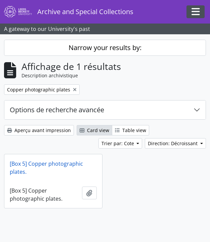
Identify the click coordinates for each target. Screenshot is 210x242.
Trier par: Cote (118, 143)
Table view (130, 130)
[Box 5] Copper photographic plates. (46, 167)
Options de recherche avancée (57, 109)
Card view (94, 130)
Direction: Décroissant (173, 143)
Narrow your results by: (105, 47)
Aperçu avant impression (39, 130)
